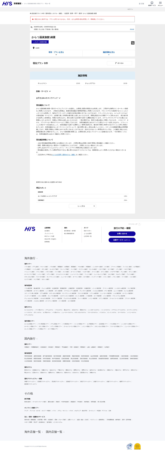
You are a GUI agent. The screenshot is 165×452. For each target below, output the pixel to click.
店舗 (141, 4)
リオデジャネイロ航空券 (67, 296)
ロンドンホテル (111, 312)
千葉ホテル (61, 370)
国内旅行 (31, 338)
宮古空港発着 (85, 361)
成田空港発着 (37, 356)
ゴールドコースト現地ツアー (72, 326)
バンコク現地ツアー (79, 324)
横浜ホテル (69, 370)
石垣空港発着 (76, 361)
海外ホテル (28, 307)
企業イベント (71, 419)
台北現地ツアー (103, 324)
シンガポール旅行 (98, 266)
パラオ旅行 (53, 266)
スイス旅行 (66, 272)
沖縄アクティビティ (30, 381)
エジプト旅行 (28, 279)
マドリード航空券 (57, 298)
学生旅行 (79, 401)
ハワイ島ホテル (39, 310)
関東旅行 (57, 347)
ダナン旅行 (45, 269)
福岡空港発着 (114, 358)
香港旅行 (73, 266)
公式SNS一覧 (88, 236)
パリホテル (102, 312)
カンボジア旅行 (54, 269)
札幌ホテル (45, 370)
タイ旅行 (106, 266)
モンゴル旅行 (93, 269)
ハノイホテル (28, 312)
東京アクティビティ (86, 381)
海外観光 (86, 401)
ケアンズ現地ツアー (56, 326)
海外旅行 (31, 258)
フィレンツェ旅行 (29, 272)
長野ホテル (85, 370)
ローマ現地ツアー (53, 329)
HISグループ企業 (49, 236)
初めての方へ (87, 231)
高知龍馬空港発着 (103, 358)
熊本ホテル (67, 372)
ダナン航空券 (58, 291)
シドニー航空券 (92, 298)
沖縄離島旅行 (35, 347)
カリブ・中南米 (46, 410)
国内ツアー (28, 344)
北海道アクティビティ (72, 381)
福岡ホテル (51, 372)
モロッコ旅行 (45, 279)
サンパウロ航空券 (53, 296)
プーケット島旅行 (116, 266)
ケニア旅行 (37, 279)
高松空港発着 (84, 358)
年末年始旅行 (65, 401)
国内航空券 (28, 353)
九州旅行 (106, 347)
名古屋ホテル (101, 370)
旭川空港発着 (57, 356)
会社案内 (47, 231)
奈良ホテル (134, 370)
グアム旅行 (35, 266)
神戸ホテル (126, 370)
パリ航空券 (89, 296)
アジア (26, 410)
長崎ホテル (59, 372)
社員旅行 (50, 419)
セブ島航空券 (28, 291)
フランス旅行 (40, 272)
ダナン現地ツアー (44, 326)
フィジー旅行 (88, 274)
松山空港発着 (93, 358)
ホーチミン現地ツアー (30, 326)
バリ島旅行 (27, 269)
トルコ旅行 (133, 277)
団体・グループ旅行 (60, 419)
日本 (110, 410)
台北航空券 (55, 288)
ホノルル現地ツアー (30, 324)
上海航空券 (71, 288)
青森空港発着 (76, 356)
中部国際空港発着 (114, 356)
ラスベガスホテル (93, 312)
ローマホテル (121, 312)
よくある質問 (87, 233)
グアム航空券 (44, 293)
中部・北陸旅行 (74, 347)
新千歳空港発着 (47, 356)
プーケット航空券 (108, 288)
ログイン (130, 9)
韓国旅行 (60, 266)
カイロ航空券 (71, 301)
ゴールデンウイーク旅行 (39, 401)
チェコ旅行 (124, 272)
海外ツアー (28, 264)
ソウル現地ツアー (114, 324)
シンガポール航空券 (120, 288)
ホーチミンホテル (132, 310)
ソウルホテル (58, 310)
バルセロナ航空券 (45, 298)
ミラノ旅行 (119, 269)
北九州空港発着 (124, 358)
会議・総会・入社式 (82, 419)
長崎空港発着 (134, 358)
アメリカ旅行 (130, 274)
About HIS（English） (51, 239)
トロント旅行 (107, 277)
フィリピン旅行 (127, 266)
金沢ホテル (93, 370)
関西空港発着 (37, 358)
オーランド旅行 (77, 277)
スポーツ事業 (28, 422)
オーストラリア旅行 (30, 274)
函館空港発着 (66, 356)
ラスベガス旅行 (40, 277)
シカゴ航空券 (117, 293)
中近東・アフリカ (102, 410)
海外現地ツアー (29, 321)
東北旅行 (50, 347)
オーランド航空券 (127, 293)
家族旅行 (73, 401)
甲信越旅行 (65, 347)
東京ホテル (27, 370)
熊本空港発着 (37, 361)
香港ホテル (83, 310)
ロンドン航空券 (79, 296)
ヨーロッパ (92, 410)
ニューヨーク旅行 (66, 277)
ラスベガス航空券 (83, 293)
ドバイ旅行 (125, 277)
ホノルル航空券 (128, 291)
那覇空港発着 (66, 361)
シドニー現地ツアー (87, 326)
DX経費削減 (110, 419)
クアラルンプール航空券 (71, 291)
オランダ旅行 (105, 272)
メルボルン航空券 (39, 301)
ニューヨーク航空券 (106, 293)
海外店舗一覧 (33, 431)
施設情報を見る (109, 53)
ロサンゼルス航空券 (55, 293)
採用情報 (47, 241)
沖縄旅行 (26, 347)
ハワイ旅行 (27, 266)
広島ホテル (35, 372)
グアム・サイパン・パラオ (65, 410)
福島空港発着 (103, 356)
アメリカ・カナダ (35, 410)
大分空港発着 (28, 361)
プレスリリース (49, 233)
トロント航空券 (41, 296)
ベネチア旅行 (127, 269)
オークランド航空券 (51, 301)
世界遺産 (93, 401)
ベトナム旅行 (36, 269)
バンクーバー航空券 (30, 296)
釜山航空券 (37, 288)
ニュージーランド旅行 (76, 274)
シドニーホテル (131, 312)
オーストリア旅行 (76, 272)
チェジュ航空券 (46, 288)
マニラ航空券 (131, 288)
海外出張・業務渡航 (30, 419)
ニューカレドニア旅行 (100, 274)
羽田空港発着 (28, 356)
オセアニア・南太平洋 (81, 410)
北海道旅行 (43, 347)
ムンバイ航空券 (118, 291)
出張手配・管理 (41, 419)
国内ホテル (28, 367)
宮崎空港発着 (47, 361)
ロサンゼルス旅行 (29, 277)
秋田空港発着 (85, 356)
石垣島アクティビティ (43, 381)
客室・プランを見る (56, 53)
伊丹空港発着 (47, 358)
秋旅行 (58, 401)
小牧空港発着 (124, 356)
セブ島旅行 (136, 266)
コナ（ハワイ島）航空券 (31, 293)
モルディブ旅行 (120, 274)
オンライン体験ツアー (31, 408)
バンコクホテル (105, 310)
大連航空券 (87, 288)
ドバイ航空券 (62, 301)
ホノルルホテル (28, 310)
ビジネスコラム (57, 422)
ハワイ (54, 410)
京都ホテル (110, 370)
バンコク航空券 (96, 288)
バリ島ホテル (56, 312)
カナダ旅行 (86, 277)
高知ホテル (43, 372)
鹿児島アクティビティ (30, 384)
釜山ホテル (67, 310)
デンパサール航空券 (85, 291)
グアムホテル (49, 310)
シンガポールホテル (93, 310)
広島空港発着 (65, 358)
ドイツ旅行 (58, 272)
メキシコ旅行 (116, 277)
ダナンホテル (37, 312)
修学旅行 (117, 419)
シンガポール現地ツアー (128, 324)
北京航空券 (79, 288)
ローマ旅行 (111, 269)
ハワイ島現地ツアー (43, 324)
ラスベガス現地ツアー (116, 326)
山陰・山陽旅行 (91, 347)
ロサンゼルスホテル (80, 312)
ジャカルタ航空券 (98, 291)
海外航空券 (28, 285)
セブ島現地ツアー (92, 324)
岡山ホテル (27, 372)
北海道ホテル (36, 370)
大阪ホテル (118, 370)
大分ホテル (75, 372)
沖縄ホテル (93, 372)
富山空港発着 (28, 358)
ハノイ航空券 (49, 291)
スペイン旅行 (95, 272)
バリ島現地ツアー (67, 324)
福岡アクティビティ (125, 381)
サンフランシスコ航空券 (69, 293)
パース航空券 (28, 301)
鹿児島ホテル (84, 372)
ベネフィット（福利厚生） (97, 419)
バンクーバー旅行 (96, 277)
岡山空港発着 (74, 358)
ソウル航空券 (28, 288)
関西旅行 (82, 347)
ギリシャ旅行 (132, 272)
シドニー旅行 (41, 274)
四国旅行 (100, 347)
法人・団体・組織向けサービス (34, 417)
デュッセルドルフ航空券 (31, 298)
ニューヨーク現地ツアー (131, 326)
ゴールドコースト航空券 (116, 298)
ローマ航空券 (97, 296)
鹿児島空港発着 (56, 361)
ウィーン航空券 (82, 298)
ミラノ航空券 (107, 296)
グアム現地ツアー (56, 324)
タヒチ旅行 (111, 274)
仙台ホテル (53, 370)
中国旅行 (88, 266)
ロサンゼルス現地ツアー (102, 326)
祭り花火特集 (101, 401)
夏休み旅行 (51, 401)
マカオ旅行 (81, 266)
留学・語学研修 (126, 419)
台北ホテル (75, 310)
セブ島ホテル (47, 312)
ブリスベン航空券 (130, 298)
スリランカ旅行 (83, 269)
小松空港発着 (134, 356)
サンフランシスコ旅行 (53, 277)
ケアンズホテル (28, 315)
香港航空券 (63, 288)
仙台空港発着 (94, 356)
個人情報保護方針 (69, 233)
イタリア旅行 (102, 269)
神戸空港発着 (56, 358)
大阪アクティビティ (112, 381)
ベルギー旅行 (86, 272)
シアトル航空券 (94, 293)
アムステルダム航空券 (70, 298)
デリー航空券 (108, 291)
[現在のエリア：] (18, 3)
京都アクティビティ (99, 381)
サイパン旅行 (44, 266)
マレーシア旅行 (64, 269)
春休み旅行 (27, 401)
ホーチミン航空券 (39, 291)
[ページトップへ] (139, 224)
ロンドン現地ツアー (30, 329)
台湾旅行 (66, 266)
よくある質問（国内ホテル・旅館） (64, 154)
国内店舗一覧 (55, 431)
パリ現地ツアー (41, 329)
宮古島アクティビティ (58, 381)
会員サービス (152, 3)
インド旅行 (74, 269)
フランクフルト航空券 (118, 296)
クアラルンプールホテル (118, 310)
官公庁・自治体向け (39, 422)
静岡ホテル (77, 370)
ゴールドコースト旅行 (62, 274)
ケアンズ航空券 (103, 298)
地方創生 (49, 422)
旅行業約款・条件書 (70, 231)
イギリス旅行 (49, 272)
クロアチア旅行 (114, 272)
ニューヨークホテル (67, 312)
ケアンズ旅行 (50, 274)
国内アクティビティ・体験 (33, 379)
